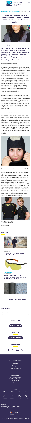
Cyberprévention (15, 367)
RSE (6, 407)
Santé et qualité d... (8, 250)
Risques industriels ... (8, 272)
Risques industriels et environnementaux (11, 11)
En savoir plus (3, 406)
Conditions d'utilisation (9, 418)
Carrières (13, 406)
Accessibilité (10, 407)
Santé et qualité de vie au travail (15, 360)
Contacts (3, 418)
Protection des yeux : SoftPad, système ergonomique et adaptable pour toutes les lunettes (15, 277)
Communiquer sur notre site (15, 337)
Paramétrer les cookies (17, 420)
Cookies (25, 418)
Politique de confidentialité (18, 418)
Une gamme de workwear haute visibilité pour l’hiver (14, 254)
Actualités (8, 406)
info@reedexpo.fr (15, 383)
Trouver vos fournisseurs (15, 368)
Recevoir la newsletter (15, 325)
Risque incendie (15, 363)
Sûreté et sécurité (15, 365)
